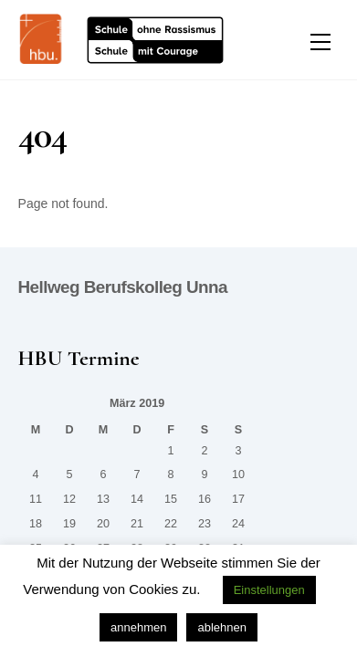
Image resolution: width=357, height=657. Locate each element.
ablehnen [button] (222, 627)
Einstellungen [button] (269, 590)
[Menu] (320, 42)
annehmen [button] (138, 627)
